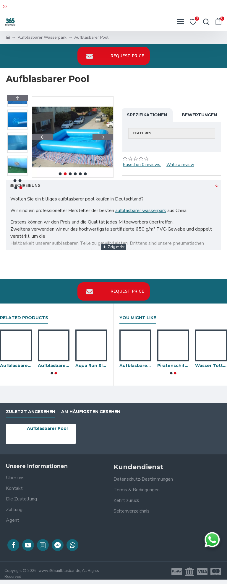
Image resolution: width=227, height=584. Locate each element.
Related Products (24, 317)
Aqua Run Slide (91, 365)
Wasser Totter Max (211, 365)
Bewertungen (199, 115)
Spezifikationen (147, 115)
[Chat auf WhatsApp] (212, 540)
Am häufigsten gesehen (90, 411)
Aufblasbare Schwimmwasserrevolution (135, 365)
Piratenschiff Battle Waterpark (173, 365)
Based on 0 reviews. (142, 164)
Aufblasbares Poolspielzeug (54, 365)
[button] (42, 137)
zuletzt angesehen (30, 411)
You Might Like (137, 317)
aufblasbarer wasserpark (140, 210)
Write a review (180, 164)
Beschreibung (24, 185)
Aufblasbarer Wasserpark (42, 37)
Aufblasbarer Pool (47, 428)
